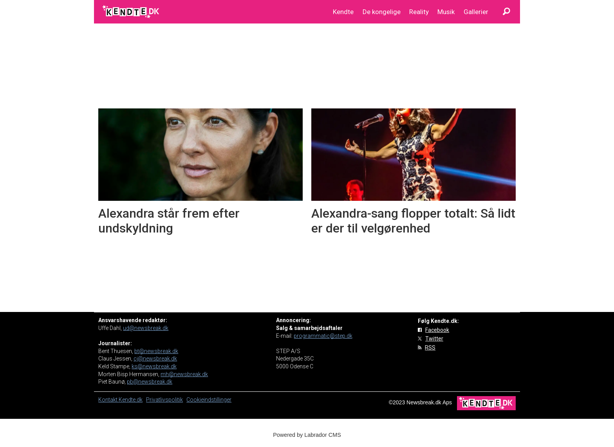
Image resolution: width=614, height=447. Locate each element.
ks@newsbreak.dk (154, 366)
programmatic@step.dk (323, 336)
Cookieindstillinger (208, 400)
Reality (419, 12)
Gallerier (476, 12)
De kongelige (382, 12)
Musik (446, 12)
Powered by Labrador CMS (307, 435)
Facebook (437, 330)
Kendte (343, 12)
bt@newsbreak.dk (156, 351)
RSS (430, 347)
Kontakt (108, 400)
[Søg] (506, 11)
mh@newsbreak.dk (184, 374)
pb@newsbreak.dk (149, 382)
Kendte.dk (131, 400)
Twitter (434, 338)
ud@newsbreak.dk (145, 328)
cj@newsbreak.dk (155, 358)
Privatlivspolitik (164, 400)
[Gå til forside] (131, 11)
